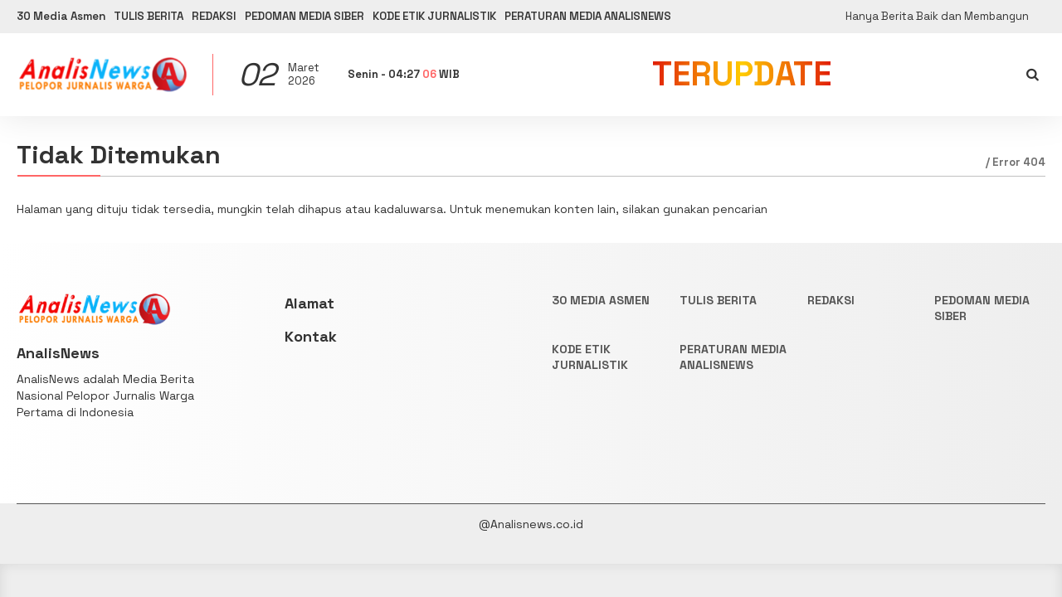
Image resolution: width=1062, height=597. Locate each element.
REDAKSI (255, 16)
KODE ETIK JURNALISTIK (520, 16)
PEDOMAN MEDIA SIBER (365, 16)
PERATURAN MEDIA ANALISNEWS (703, 16)
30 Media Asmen (65, 16)
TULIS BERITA (172, 16)
